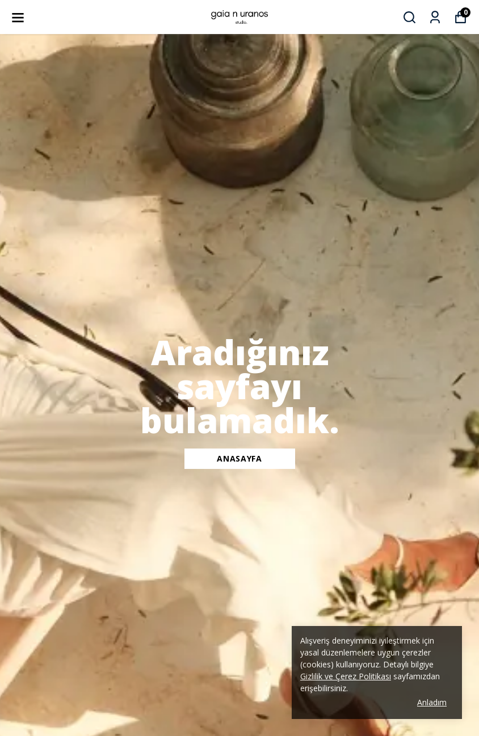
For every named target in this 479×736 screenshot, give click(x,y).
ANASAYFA (239, 458)
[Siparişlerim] (435, 17)
